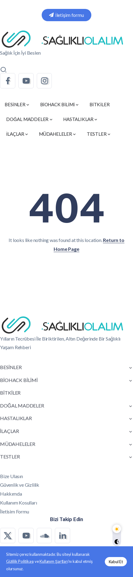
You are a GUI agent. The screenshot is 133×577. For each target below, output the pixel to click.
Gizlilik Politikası (20, 561)
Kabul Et (116, 561)
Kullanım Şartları (54, 561)
